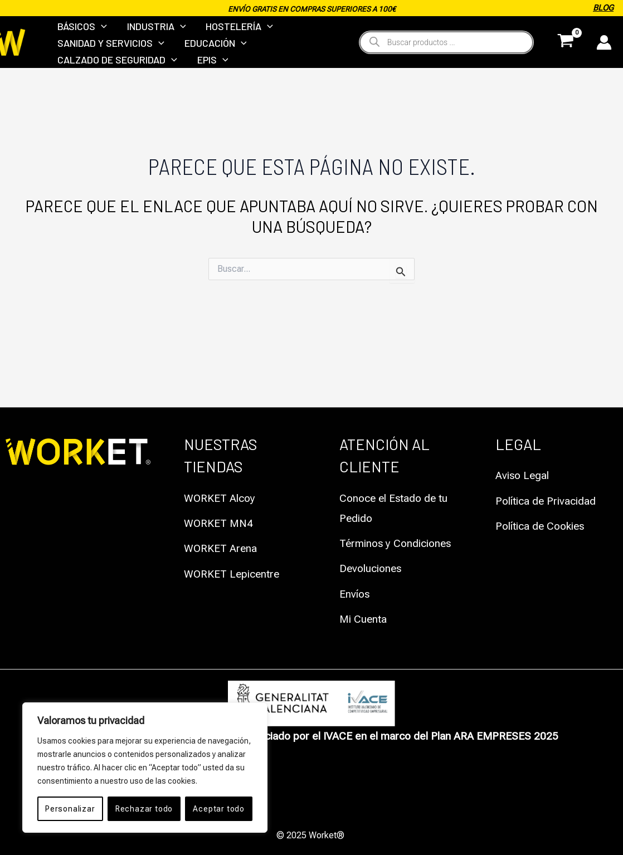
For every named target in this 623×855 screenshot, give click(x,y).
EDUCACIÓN (210, 63)
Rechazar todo (144, 808)
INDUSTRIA (151, 32)
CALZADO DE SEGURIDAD (116, 95)
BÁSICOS (80, 32)
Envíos (354, 593)
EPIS (207, 95)
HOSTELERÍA (231, 32)
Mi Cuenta (363, 618)
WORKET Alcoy (220, 499)
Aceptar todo (219, 808)
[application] (99, 32)
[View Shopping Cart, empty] (566, 63)
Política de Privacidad (545, 501)
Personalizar (70, 808)
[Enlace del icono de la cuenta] (604, 63)
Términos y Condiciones (396, 544)
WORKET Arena (221, 549)
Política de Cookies (540, 526)
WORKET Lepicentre (232, 574)
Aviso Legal (522, 476)
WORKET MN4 (219, 523)
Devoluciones (371, 568)
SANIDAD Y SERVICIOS (109, 63)
